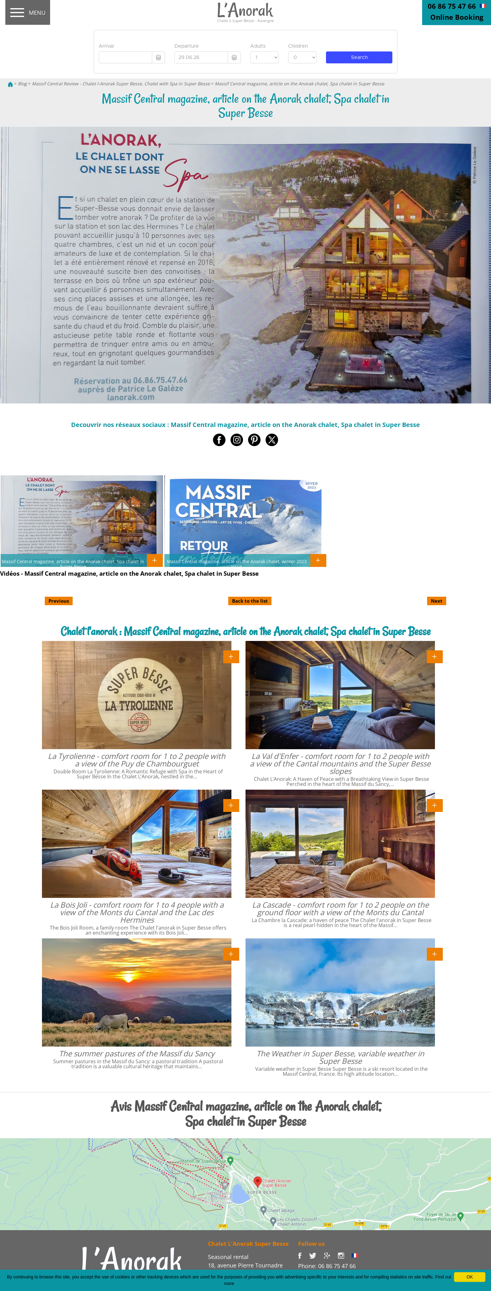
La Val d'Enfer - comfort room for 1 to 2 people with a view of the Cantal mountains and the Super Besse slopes (340, 763)
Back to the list (250, 601)
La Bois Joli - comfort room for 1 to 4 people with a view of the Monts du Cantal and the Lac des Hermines (137, 912)
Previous (59, 601)
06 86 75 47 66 (452, 6)
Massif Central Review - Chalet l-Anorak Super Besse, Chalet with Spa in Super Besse (121, 84)
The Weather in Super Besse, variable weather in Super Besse (340, 1057)
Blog (22, 84)
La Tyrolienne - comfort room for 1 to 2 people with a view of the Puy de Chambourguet (136, 760)
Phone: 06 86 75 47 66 (327, 1266)
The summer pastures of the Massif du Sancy (136, 1053)
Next (436, 601)
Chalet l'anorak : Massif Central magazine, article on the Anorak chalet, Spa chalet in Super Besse (246, 631)
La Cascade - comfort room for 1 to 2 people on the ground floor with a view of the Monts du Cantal (340, 908)
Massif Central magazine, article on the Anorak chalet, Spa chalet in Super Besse (299, 84)
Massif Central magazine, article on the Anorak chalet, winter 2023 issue (237, 563)
